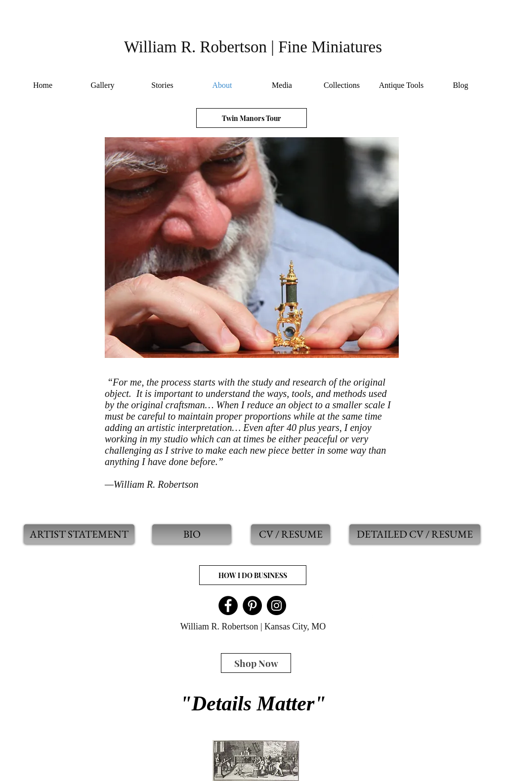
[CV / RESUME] (290, 534)
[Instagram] (276, 605)
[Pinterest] (252, 605)
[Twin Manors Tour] (251, 118)
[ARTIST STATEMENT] (79, 534)
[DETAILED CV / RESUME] (414, 534)
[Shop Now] (256, 663)
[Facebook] (228, 605)
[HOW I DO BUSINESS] (252, 575)
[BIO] (191, 534)
